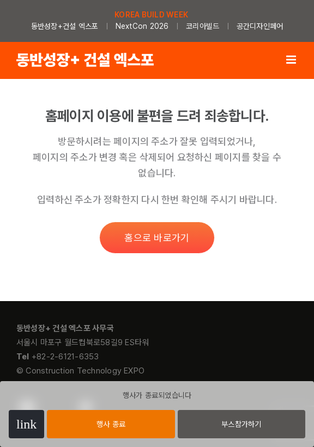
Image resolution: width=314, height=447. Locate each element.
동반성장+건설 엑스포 (65, 26)
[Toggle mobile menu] (292, 59)
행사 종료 (110, 424)
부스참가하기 (241, 424)
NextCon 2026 (142, 26)
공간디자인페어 (260, 26)
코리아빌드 (202, 26)
